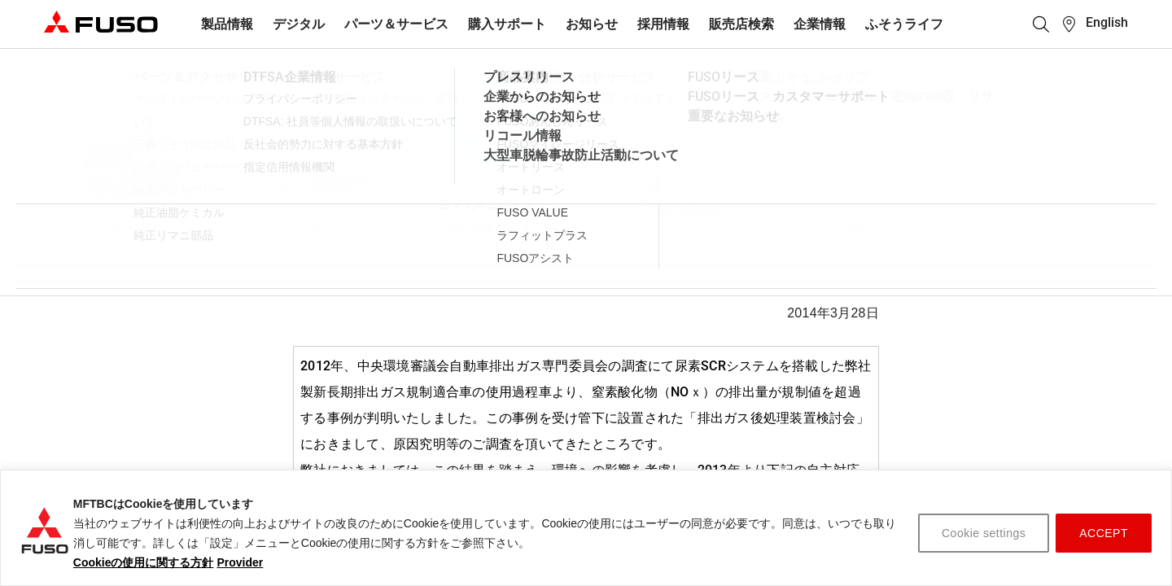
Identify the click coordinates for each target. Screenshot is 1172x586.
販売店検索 (741, 24)
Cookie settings (984, 533)
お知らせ (592, 24)
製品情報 (227, 24)
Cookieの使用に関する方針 (143, 562)
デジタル (299, 24)
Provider (239, 562)
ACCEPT (1103, 533)
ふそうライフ (904, 24)
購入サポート (507, 24)
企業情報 (820, 24)
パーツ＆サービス (396, 24)
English (1107, 22)
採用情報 (663, 24)
